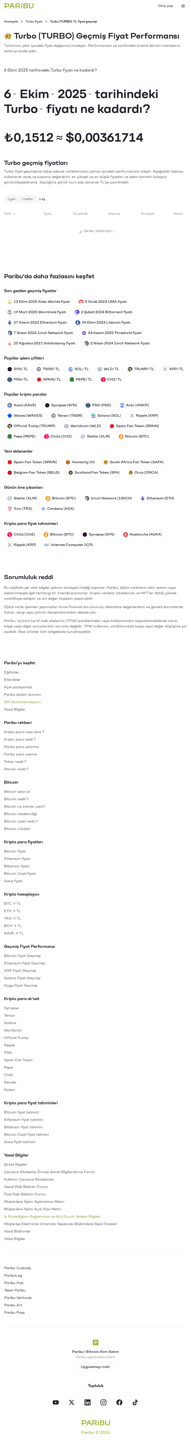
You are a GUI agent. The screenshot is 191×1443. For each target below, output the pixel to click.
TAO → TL (12, 918)
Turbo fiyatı (34, 21)
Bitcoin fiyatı (15, 851)
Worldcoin (13, 1030)
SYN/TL (17, 369)
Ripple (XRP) (143, 415)
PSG (8, 1053)
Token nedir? (15, 762)
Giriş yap (165, 6)
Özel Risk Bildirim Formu (25, 1194)
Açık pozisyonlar (18, 687)
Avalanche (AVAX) (142, 534)
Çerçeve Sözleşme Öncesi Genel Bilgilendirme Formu (49, 1172)
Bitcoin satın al (17, 792)
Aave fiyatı (13, 881)
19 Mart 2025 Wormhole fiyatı (36, 312)
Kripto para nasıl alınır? (24, 732)
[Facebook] (119, 1402)
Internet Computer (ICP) (69, 544)
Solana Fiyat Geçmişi (22, 978)
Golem (9, 1090)
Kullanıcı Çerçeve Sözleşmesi (29, 1179)
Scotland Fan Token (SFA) (94, 472)
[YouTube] (56, 1402)
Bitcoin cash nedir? (21, 821)
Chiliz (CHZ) (58, 436)
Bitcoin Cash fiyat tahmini (26, 1134)
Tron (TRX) (19, 508)
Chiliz (8, 1075)
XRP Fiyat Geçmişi (20, 971)
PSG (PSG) (98, 405)
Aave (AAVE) (21, 405)
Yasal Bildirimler (17, 1231)
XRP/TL (173, 369)
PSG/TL (17, 379)
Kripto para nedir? (20, 739)
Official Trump (16, 1038)
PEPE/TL (80, 379)
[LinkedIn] (88, 1402)
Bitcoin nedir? (16, 799)
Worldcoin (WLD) (82, 426)
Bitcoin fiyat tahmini (21, 1112)
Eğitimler (11, 672)
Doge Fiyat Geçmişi (20, 985)
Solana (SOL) (106, 415)
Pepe (8, 1067)
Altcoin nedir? (16, 769)
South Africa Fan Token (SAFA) (133, 462)
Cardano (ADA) (57, 508)
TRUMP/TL (141, 369)
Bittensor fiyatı (16, 866)
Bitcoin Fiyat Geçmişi (22, 956)
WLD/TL (108, 369)
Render (10, 1082)
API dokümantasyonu (22, 702)
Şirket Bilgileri (15, 1164)
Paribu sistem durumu (22, 694)
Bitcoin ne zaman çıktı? (24, 806)
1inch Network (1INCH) (108, 498)
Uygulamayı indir (95, 1367)
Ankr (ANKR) (134, 405)
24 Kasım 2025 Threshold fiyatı (112, 333)
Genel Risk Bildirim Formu (26, 1187)
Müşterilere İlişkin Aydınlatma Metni (34, 1202)
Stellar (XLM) (95, 436)
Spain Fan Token (18, 1060)
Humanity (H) (80, 462)
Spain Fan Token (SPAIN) (134, 426)
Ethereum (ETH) (157, 498)
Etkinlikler (12, 680)
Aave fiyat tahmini (19, 1142)
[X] (72, 1402)
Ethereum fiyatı (17, 859)
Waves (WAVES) (25, 415)
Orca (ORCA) (143, 472)
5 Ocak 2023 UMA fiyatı (103, 301)
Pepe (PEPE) (21, 436)
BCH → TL (13, 926)
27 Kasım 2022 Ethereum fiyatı (37, 322)
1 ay (42, 199)
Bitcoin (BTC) (134, 436)
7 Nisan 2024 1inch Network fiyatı (40, 333)
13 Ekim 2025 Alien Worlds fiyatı (38, 301)
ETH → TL (12, 911)
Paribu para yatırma (21, 747)
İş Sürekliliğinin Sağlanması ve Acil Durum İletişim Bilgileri (52, 1216)
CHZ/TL (111, 379)
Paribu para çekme (20, 754)
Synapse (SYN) (61, 405)
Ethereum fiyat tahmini (23, 1120)
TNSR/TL (48, 369)
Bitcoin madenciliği (20, 814)
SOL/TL (78, 369)
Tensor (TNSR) (67, 415)
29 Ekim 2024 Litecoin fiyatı (103, 322)
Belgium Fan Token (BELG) (33, 472)
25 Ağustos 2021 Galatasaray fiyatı (41, 343)
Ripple (9, 1045)
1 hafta (27, 199)
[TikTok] (135, 1402)
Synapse (11, 1008)
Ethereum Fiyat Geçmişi (24, 963)
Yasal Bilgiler (14, 709)
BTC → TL (12, 903)
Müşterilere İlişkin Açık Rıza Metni (32, 1209)
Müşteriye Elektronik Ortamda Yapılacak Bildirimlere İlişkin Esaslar (60, 1224)
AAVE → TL (14, 933)
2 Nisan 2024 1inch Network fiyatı (117, 343)
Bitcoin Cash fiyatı (20, 874)
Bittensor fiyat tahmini (23, 1127)
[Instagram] (103, 1402)
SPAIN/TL (49, 379)
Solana (10, 1023)
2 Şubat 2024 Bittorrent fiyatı (104, 312)
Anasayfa (11, 21)
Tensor (9, 1015)
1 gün (11, 199)
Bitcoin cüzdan (17, 829)
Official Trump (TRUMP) (31, 426)
